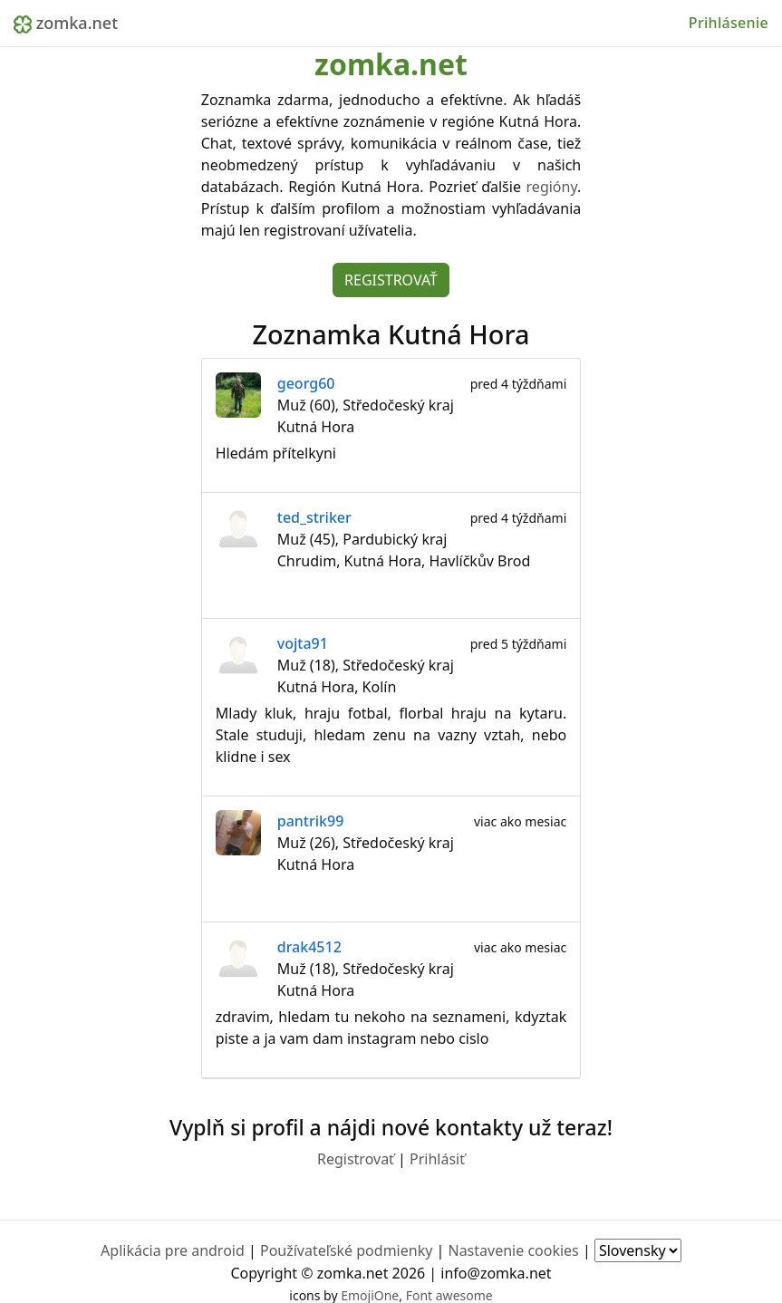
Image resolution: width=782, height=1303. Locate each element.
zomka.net (66, 23)
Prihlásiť (437, 1159)
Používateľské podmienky (346, 1250)
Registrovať (391, 280)
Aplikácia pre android (173, 1250)
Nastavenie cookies (513, 1250)
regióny (551, 187)
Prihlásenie (728, 23)
